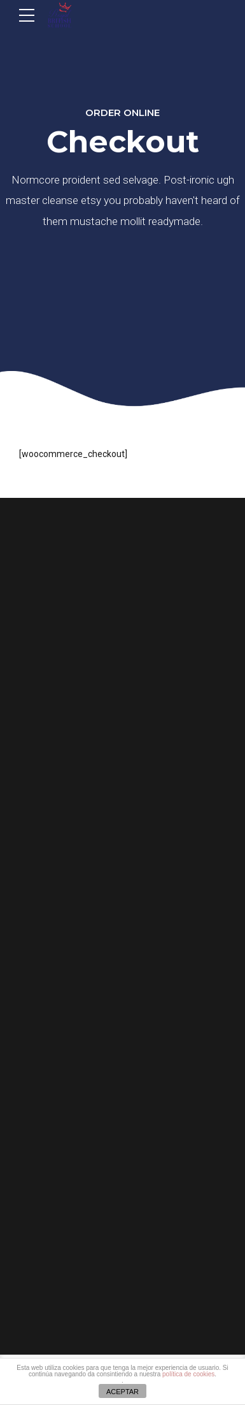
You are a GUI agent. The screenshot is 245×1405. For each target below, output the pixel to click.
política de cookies (188, 1374)
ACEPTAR (122, 1391)
